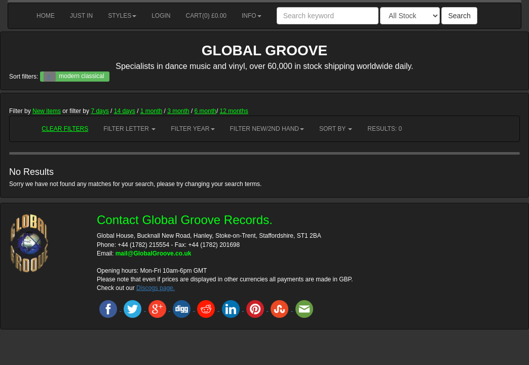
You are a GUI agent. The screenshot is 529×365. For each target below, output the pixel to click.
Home (45, 15)
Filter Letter (129, 128)
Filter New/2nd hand (267, 128)
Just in (81, 15)
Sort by (335, 128)
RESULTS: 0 (384, 128)
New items (46, 111)
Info (251, 15)
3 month (178, 111)
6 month (205, 111)
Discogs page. (155, 287)
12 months (234, 111)
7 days (99, 111)
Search (459, 16)
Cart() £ (206, 15)
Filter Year (192, 128)
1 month (151, 111)
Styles (122, 15)
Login (161, 15)
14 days (124, 111)
